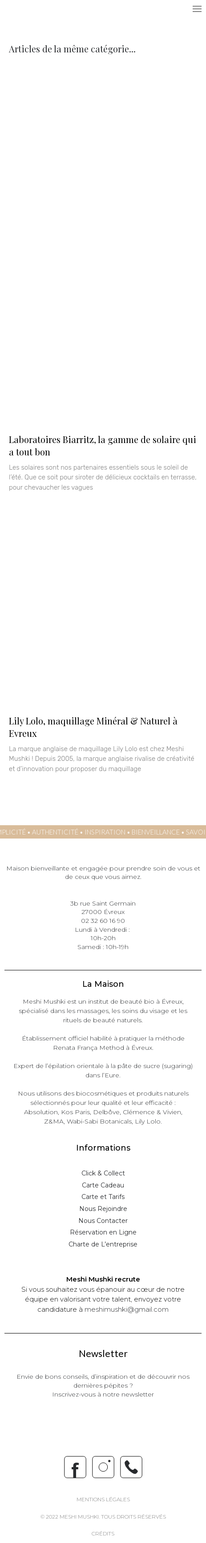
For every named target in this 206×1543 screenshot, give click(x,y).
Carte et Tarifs (103, 1197)
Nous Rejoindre (103, 1209)
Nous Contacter (103, 1221)
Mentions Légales (103, 1499)
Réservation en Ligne (103, 1232)
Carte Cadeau (103, 1185)
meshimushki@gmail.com (127, 1309)
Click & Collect (103, 1173)
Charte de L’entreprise (103, 1244)
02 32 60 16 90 (103, 921)
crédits (103, 1533)
